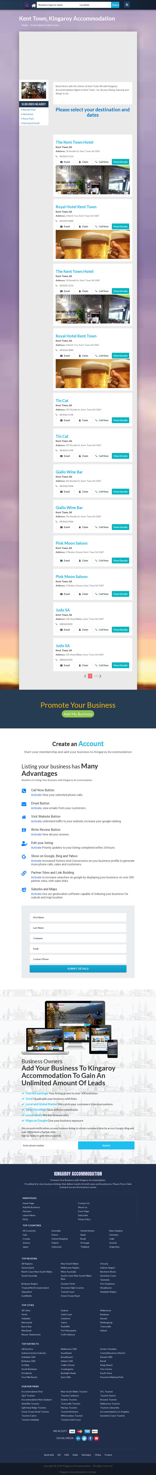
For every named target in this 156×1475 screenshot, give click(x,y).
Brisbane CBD (28, 1361)
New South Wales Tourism (74, 1391)
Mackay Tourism (69, 1407)
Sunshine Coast (108, 1275)
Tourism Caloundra (109, 1407)
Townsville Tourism (70, 1403)
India (111, 1238)
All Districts (27, 1349)
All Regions (27, 1263)
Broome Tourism (108, 1399)
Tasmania (104, 1279)
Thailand (84, 1246)
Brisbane (104, 1314)
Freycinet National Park (111, 1377)
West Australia (68, 1271)
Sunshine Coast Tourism (112, 1415)
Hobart (103, 1330)
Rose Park (28, 118)
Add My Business (78, 714)
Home (25, 25)
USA (66, 1454)
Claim (83, 161)
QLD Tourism (28, 1395)
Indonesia (56, 1246)
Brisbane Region (30, 1283)
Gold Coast (66, 1314)
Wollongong (106, 1322)
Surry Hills (66, 1377)
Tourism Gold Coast (71, 1419)
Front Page (83, 1211)
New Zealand (115, 1230)
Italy (25, 1234)
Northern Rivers (108, 1271)
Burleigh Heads (68, 1373)
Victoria (104, 1263)
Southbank (66, 1353)
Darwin (103, 1318)
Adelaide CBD (28, 1357)
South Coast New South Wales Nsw (76, 1277)
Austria (113, 1242)
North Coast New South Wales (37, 1271)
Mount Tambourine (31, 1334)
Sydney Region (107, 1267)
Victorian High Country (72, 1287)
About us (82, 1207)
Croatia (26, 1238)
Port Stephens (107, 1283)
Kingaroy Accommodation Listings (78, 1472)
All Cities (26, 1310)
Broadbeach (67, 1357)
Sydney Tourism (69, 1399)
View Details (120, 161)
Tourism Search (108, 1395)
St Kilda (25, 1365)
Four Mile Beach (29, 1377)
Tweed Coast (67, 1291)
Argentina (114, 1246)
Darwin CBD (106, 1357)
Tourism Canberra (70, 1395)
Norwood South (31, 123)
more (98, 676)
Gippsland (27, 1291)
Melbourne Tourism (110, 1403)
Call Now (101, 161)
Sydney (64, 1310)
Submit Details (78, 968)
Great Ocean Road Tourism (35, 1411)
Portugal (84, 1242)
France (55, 1234)
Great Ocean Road (70, 1295)
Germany (113, 1234)
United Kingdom (60, 1238)
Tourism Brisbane (69, 1411)
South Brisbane (29, 1369)
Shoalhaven (106, 1287)
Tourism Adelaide (30, 1419)
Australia (56, 1230)
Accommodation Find (32, 1391)
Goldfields (27, 1295)
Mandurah (27, 1330)
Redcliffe (65, 1326)
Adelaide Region (108, 1291)
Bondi (103, 1361)
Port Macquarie (68, 1330)
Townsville (105, 1326)
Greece (26, 1242)
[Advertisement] (78, 55)
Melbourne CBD (69, 1349)
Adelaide (26, 1318)
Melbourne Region (70, 1267)
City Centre (106, 1369)
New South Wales (70, 1263)
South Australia (29, 1275)
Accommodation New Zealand (37, 1399)
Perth (24, 1314)
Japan (25, 1246)
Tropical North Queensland (35, 1287)
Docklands (27, 1373)
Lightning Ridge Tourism (34, 1407)
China (98, 1454)
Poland (55, 1242)
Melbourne (105, 1310)
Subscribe (83, 1215)
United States (87, 1230)
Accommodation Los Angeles (114, 1411)
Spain (83, 1234)
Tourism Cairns (29, 1415)
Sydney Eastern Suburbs (34, 1353)
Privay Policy (84, 1219)
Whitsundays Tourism (72, 1415)
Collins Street (68, 1365)
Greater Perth (68, 1283)
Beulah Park (29, 109)
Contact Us (84, 1203)
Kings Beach (106, 1365)
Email (65, 161)
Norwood (27, 114)
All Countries (29, 1230)
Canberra (65, 1318)
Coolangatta (67, 1369)
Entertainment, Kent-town (45, 25)
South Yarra (106, 1373)
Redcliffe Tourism (30, 1403)
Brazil (83, 1238)
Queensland (28, 1267)
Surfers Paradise (108, 1349)
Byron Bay (27, 1326)
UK (59, 1454)
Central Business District (112, 1353)
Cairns (64, 1322)
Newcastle (27, 1322)
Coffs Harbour (68, 1334)
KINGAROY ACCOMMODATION (78, 1173)
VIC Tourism (106, 1391)
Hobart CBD (67, 1361)
